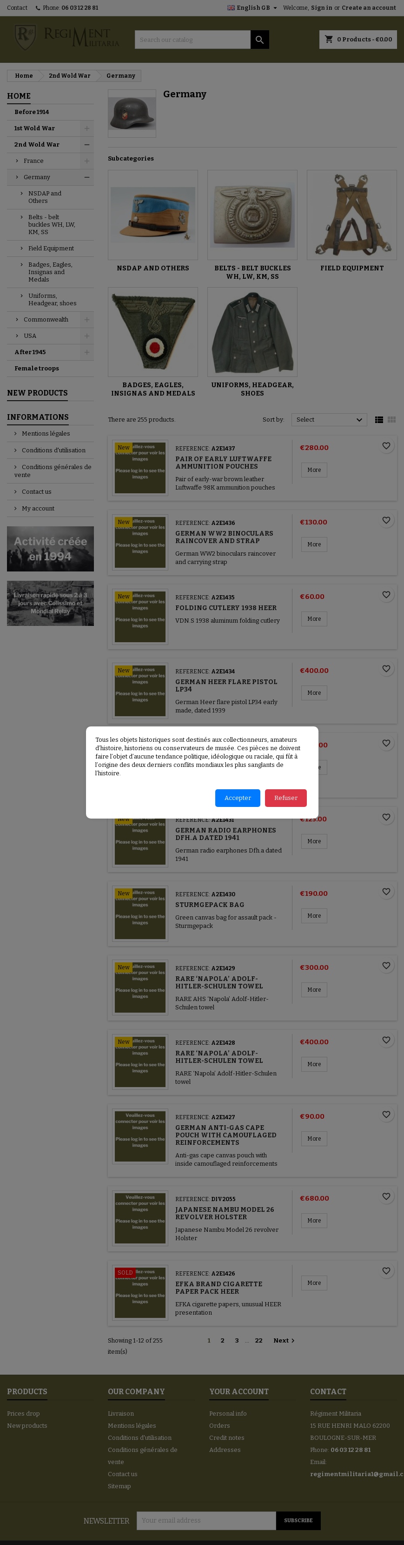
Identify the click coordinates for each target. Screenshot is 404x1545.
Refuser (286, 797)
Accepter (238, 797)
